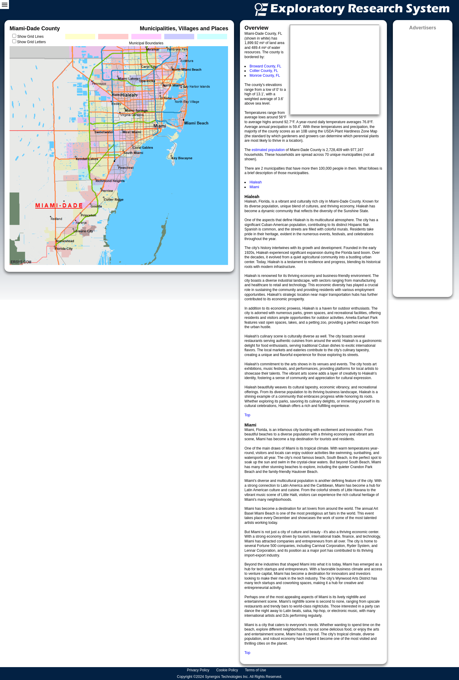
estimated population (269, 150)
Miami (254, 187)
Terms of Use (256, 670)
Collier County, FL (264, 71)
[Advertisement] (422, 161)
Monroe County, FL (265, 75)
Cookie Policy (227, 670)
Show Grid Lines (31, 36)
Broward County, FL (265, 66)
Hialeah (256, 182)
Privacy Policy (198, 670)
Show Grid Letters (31, 42)
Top (247, 415)
